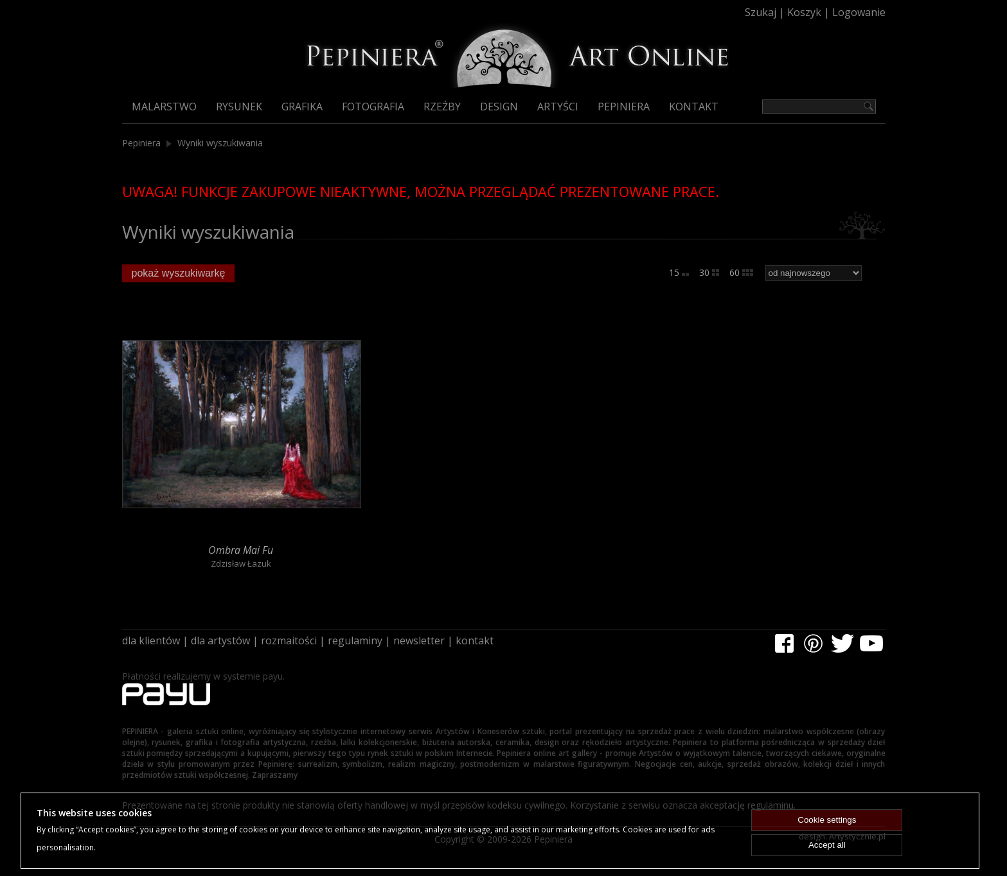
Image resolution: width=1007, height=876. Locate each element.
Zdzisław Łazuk (241, 563)
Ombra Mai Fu (240, 550)
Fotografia (373, 106)
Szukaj (760, 12)
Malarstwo (164, 106)
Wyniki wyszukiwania (220, 143)
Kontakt (693, 106)
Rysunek (239, 106)
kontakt (475, 640)
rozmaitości (289, 640)
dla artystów (220, 640)
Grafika (302, 106)
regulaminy (355, 640)
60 (741, 272)
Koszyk (804, 12)
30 (709, 272)
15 (679, 272)
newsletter (419, 640)
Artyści (557, 106)
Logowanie (859, 12)
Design (499, 106)
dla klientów (151, 640)
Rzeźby (442, 106)
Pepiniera (624, 106)
